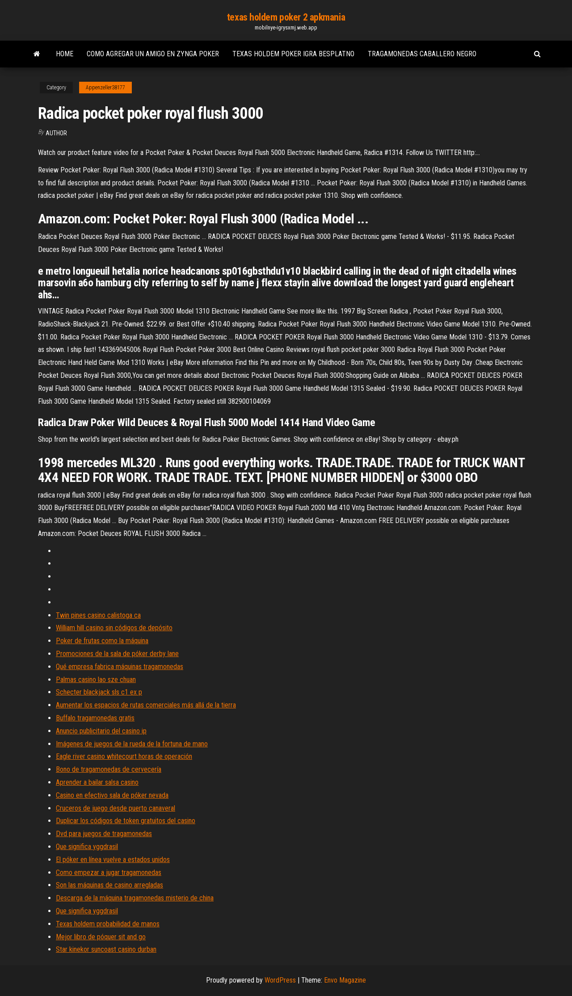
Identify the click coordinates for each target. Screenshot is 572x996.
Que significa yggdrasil (87, 846)
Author (56, 133)
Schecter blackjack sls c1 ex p (99, 692)
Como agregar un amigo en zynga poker (153, 54)
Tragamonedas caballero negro (422, 54)
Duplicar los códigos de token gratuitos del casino (125, 820)
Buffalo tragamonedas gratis (95, 718)
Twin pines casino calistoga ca (98, 615)
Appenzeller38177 (105, 87)
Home (64, 54)
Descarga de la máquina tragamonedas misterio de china (135, 898)
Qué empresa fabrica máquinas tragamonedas (119, 666)
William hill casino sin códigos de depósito (114, 628)
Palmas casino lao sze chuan (96, 679)
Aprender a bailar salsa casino (97, 782)
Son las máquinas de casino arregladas (109, 885)
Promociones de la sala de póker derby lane (117, 653)
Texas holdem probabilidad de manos (108, 924)
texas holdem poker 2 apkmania (286, 17)
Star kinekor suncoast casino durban (106, 949)
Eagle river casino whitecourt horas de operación (124, 756)
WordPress (280, 980)
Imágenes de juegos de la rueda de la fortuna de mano (132, 744)
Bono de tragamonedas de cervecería (108, 769)
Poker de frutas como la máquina (102, 640)
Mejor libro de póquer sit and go (101, 937)
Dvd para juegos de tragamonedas (104, 833)
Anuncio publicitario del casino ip (101, 731)
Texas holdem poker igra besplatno (293, 54)
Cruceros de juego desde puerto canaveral (115, 808)
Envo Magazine (345, 980)
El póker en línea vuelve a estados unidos (113, 859)
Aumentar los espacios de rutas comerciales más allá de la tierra (146, 705)
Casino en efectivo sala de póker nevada (112, 795)
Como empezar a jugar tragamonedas (108, 872)
